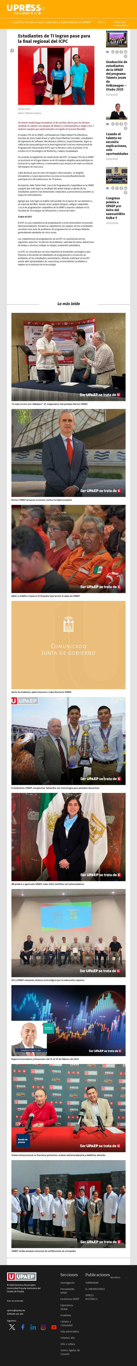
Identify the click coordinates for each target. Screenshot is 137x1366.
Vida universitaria (69, 1331)
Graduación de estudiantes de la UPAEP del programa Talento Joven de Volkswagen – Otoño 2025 (116, 75)
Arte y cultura (67, 1344)
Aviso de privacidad (15, 1301)
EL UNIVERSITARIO (95, 1289)
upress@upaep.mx (16, 1310)
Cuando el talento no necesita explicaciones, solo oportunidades (117, 144)
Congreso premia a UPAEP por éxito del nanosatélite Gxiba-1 (115, 208)
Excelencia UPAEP (69, 1299)
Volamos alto (67, 1337)
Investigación (67, 1282)
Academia (65, 1315)
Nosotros (115, 1277)
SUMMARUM (91, 1282)
